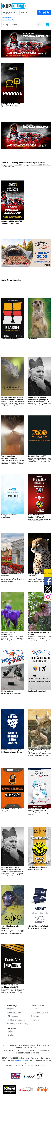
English (11, 1035)
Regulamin (12, 1008)
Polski (10, 1031)
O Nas (35, 1008)
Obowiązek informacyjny (18, 1023)
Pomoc (36, 1019)
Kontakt (36, 1016)
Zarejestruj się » (6, 17)
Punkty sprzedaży (15, 1012)
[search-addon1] (19, 24)
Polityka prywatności (16, 1019)
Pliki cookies (13, 1016)
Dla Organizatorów (40, 1012)
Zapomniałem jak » (7, 20)
